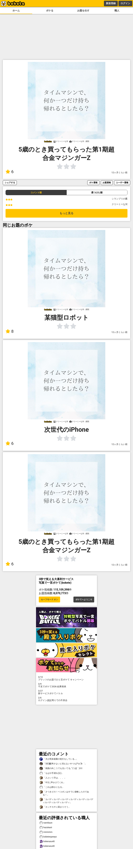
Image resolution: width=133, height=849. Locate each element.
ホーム (16, 10)
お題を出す (83, 10)
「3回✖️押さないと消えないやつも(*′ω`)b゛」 (63, 763)
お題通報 (107, 182)
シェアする (10, 182)
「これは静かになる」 (51, 787)
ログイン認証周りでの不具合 (66, 699)
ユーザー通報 (122, 182)
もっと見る (66, 213)
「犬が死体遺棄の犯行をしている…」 (58, 759)
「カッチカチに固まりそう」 (54, 807)
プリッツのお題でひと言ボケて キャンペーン (66, 678)
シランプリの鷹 (119, 198)
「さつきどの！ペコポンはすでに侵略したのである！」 (64, 793)
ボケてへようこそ (84, 599)
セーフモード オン (49, 599)
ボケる (49, 10)
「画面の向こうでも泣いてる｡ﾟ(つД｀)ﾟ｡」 (60, 768)
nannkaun (45, 823)
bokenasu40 (47, 841)
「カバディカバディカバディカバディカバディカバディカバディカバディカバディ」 (66, 801)
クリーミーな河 (119, 204)
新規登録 (111, 3)
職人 (116, 10)
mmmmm (45, 832)
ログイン (125, 3)
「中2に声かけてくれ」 (52, 782)
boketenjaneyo (48, 836)
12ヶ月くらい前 (119, 172)
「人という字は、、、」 (52, 778)
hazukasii (45, 827)
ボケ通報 (93, 182)
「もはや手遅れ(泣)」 (51, 773)
